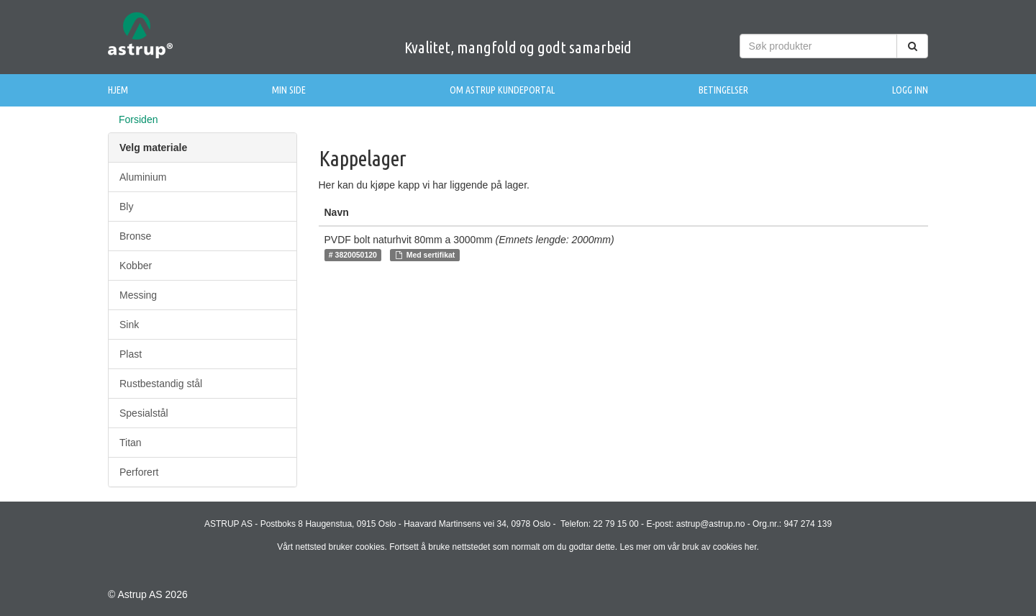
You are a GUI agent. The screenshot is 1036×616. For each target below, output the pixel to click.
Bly (126, 206)
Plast (130, 354)
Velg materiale (153, 147)
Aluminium (142, 177)
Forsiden (138, 119)
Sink (129, 324)
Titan (130, 442)
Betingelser (723, 90)
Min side (289, 90)
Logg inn (910, 90)
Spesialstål (143, 413)
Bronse (135, 236)
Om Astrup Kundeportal (502, 90)
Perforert (138, 472)
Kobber (135, 265)
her (751, 547)
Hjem (118, 90)
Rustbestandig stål (160, 383)
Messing (138, 295)
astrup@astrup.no (710, 524)
